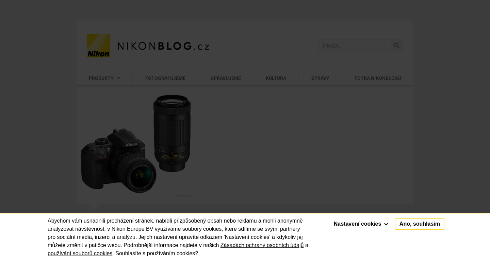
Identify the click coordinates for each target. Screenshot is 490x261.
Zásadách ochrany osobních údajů (262, 245)
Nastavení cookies (361, 224)
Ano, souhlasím (419, 224)
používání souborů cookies (80, 253)
